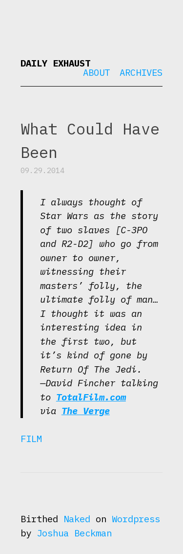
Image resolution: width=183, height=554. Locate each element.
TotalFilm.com (91, 397)
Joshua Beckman (74, 533)
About (96, 72)
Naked (76, 519)
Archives (141, 72)
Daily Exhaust (55, 63)
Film (31, 438)
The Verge (85, 411)
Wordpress (136, 519)
